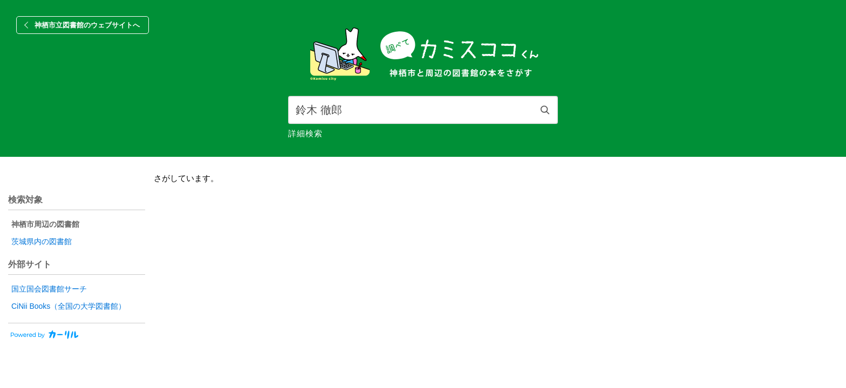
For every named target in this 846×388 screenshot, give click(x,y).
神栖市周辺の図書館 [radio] (45, 224)
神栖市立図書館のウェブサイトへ (87, 25)
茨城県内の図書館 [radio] (41, 241)
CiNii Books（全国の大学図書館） (68, 306)
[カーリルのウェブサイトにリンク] (43, 337)
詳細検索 (305, 133)
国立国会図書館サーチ (49, 289)
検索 (545, 110)
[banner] (423, 54)
